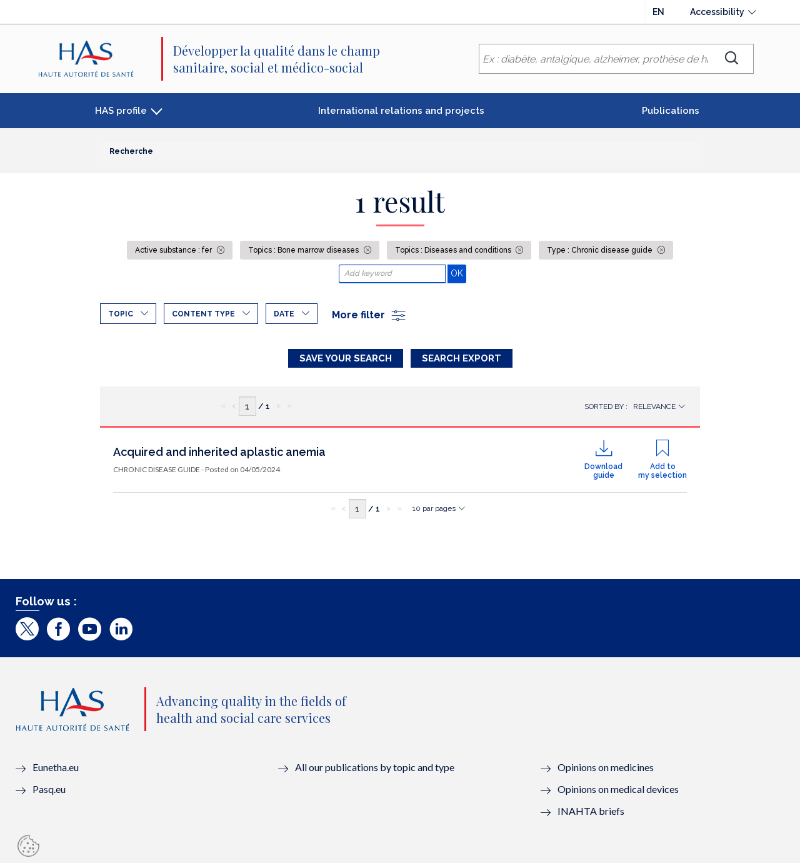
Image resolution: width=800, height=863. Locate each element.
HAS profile (121, 110)
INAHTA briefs (591, 811)
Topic (120, 314)
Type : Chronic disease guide (600, 250)
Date (284, 314)
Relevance (654, 406)
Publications (670, 110)
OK (458, 273)
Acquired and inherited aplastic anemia (219, 451)
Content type (203, 314)
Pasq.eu (49, 789)
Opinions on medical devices (618, 789)
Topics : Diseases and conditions (454, 250)
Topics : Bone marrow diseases (304, 250)
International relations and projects (401, 110)
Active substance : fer (174, 250)
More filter (369, 315)
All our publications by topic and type (374, 767)
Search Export (461, 358)
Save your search (345, 358)
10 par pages (434, 508)
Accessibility (717, 12)
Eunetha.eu (55, 767)
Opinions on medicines (606, 767)
